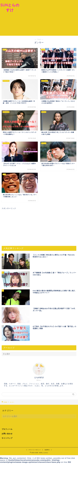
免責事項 (47, 449)
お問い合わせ (7, 434)
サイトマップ (7, 438)
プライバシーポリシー (34, 449)
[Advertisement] (49, 17)
